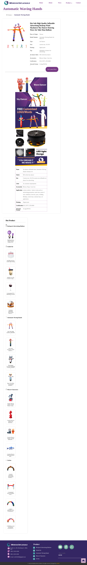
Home (41, 3)
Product (69, 3)
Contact (78, 3)
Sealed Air (37, 550)
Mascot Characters (39, 556)
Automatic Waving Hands (41, 553)
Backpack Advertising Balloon (42, 548)
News (59, 3)
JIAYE (58, 563)
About (50, 3)
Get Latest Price (52, 69)
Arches (36, 559)
